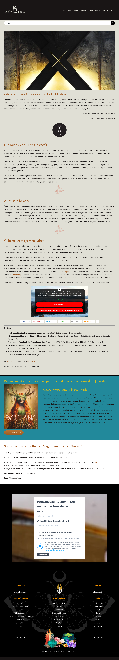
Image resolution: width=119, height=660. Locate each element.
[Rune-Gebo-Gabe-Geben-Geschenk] (59, 60)
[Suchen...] (57, 23)
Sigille (67, 271)
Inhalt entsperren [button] (59, 304)
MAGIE (29, 361)
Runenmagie (18, 274)
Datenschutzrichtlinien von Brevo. (54, 550)
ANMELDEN (43, 554)
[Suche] (113, 23)
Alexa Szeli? (98, 592)
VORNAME (41, 511)
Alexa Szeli (10, 361)
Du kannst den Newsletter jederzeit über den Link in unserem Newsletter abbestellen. (58, 538)
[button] (112, 10)
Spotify (97, 462)
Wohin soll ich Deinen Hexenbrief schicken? (53, 521)
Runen (34, 361)
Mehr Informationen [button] (59, 300)
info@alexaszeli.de (21, 592)
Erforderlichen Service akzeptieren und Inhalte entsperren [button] (59, 310)
